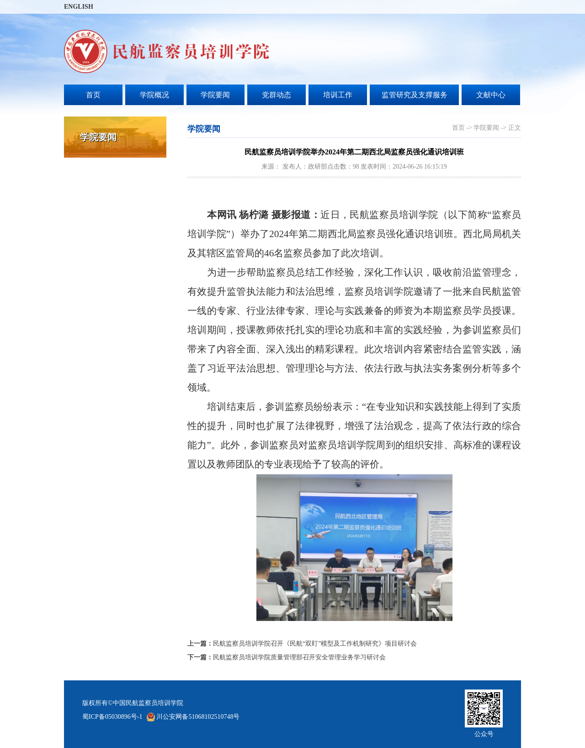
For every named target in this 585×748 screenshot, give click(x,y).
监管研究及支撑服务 (414, 95)
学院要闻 (215, 95)
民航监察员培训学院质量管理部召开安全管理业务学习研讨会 (286, 657)
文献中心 (490, 95)
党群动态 (276, 95)
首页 (93, 95)
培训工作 (337, 95)
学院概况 (154, 95)
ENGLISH (78, 6)
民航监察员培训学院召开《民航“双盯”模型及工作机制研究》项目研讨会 (302, 643)
